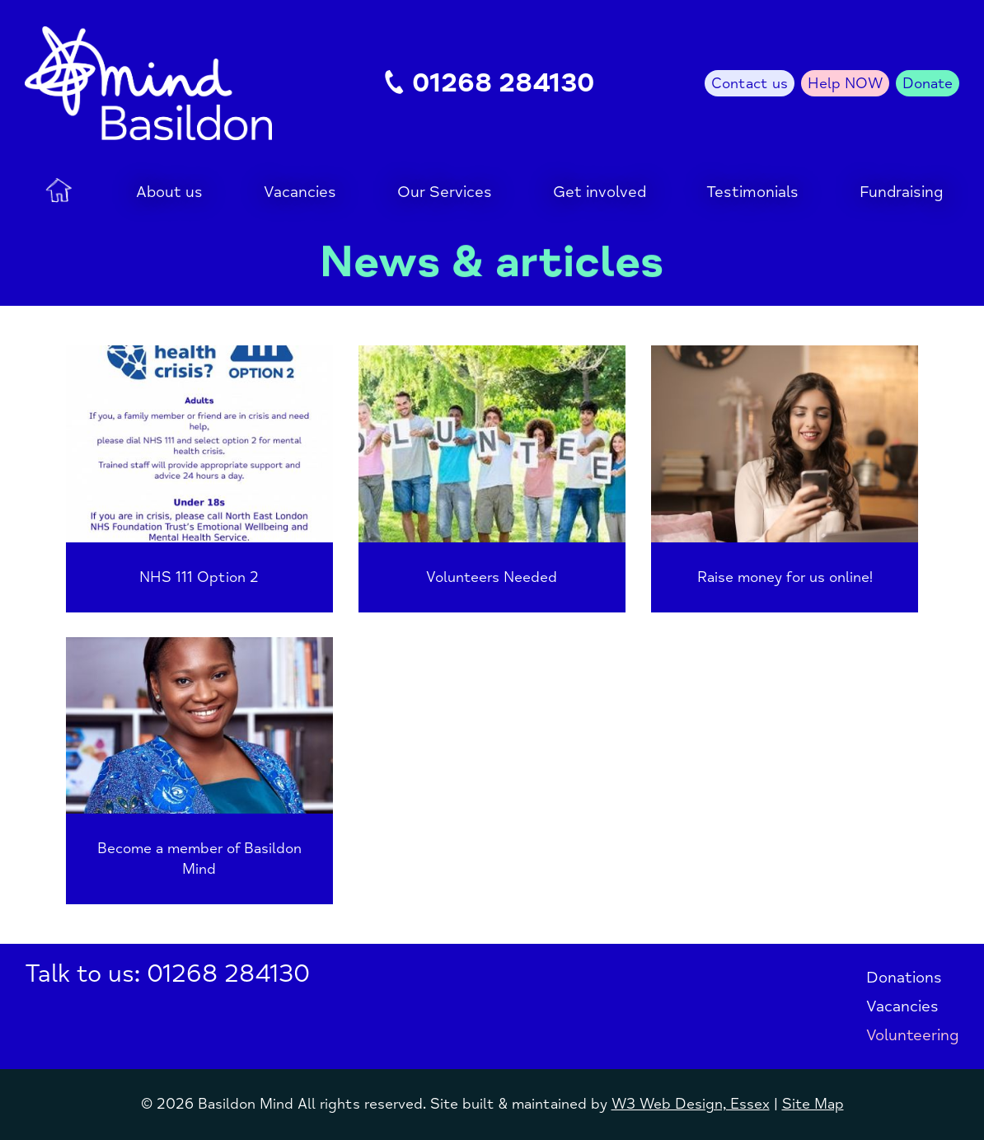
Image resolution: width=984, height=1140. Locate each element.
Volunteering (912, 1035)
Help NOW (845, 83)
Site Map (813, 1104)
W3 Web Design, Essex (690, 1104)
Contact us (749, 83)
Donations (904, 978)
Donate (927, 83)
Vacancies (902, 1006)
